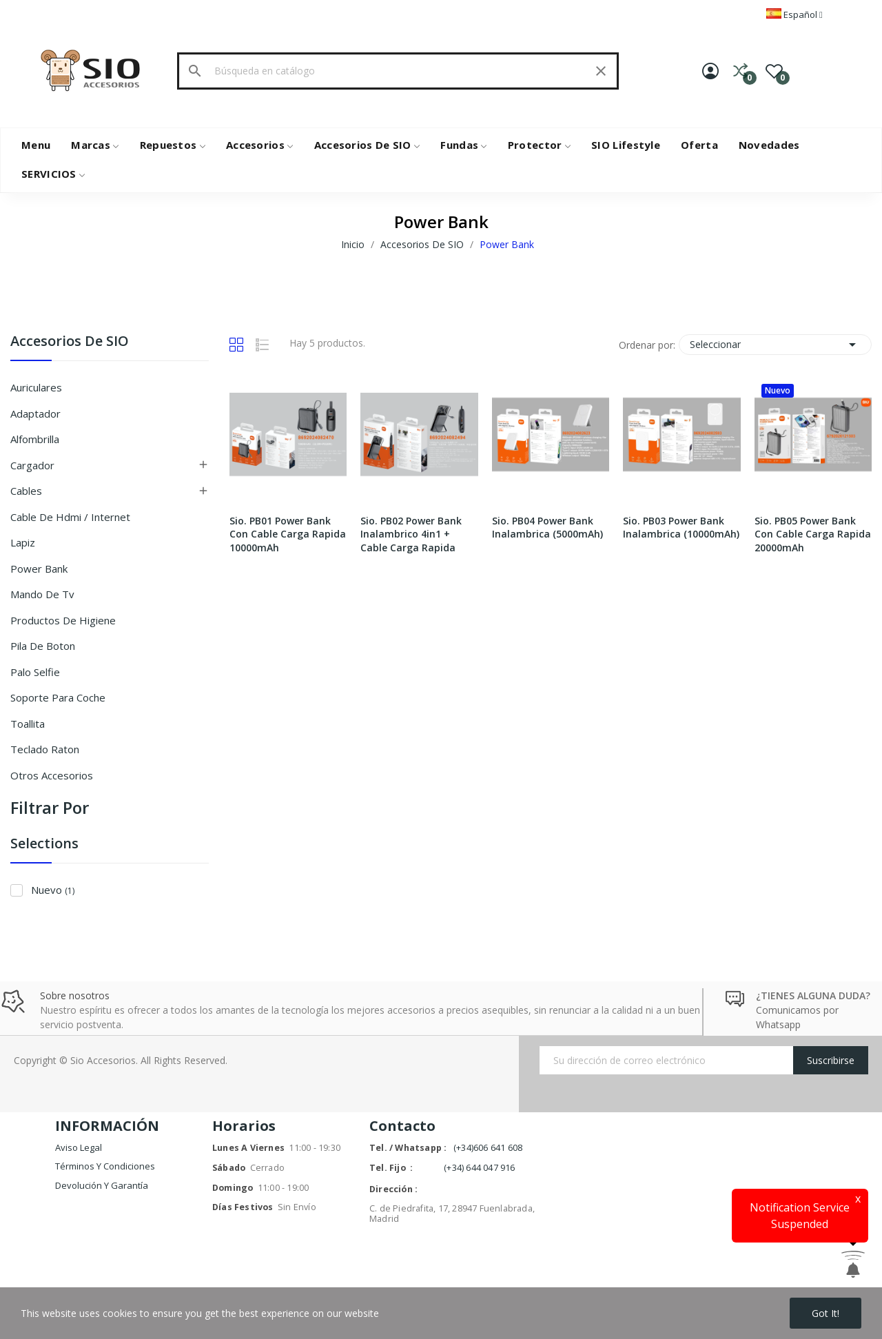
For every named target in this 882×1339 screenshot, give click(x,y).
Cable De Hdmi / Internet (70, 517)
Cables (26, 491)
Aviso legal (78, 1147)
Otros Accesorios (51, 775)
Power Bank (39, 568)
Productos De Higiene (63, 620)
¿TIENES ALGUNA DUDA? (813, 995)
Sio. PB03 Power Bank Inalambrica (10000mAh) (681, 527)
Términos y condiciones (105, 1166)
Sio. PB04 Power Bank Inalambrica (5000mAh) (547, 527)
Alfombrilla (34, 439)
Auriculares (36, 387)
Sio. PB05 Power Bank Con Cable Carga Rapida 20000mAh (813, 534)
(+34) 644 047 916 (479, 1168)
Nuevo (52, 890)
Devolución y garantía (101, 1185)
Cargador (32, 465)
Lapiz (22, 542)
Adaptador (35, 413)
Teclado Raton (44, 749)
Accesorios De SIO (69, 342)
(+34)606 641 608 (487, 1148)
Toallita (27, 723)
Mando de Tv (42, 594)
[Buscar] (397, 71)
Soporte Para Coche (57, 697)
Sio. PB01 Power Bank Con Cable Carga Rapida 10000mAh (287, 534)
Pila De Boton (42, 646)
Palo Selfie (35, 672)
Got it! (825, 1313)
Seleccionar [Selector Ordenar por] (775, 344)
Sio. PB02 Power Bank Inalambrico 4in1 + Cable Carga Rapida (411, 534)
